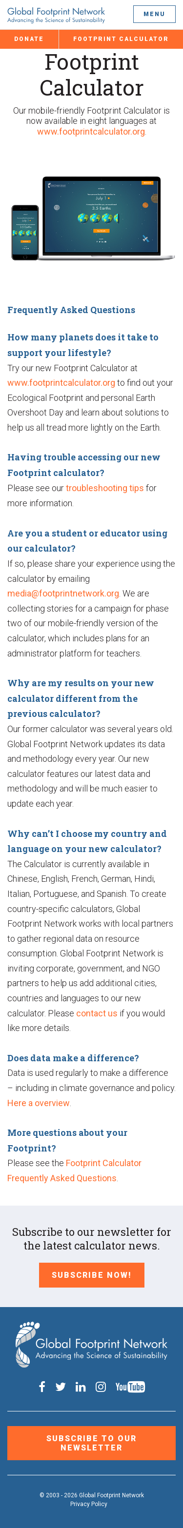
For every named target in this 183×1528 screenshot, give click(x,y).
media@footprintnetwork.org (63, 593)
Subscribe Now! (92, 1275)
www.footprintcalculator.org (91, 131)
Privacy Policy (88, 1504)
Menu (154, 14)
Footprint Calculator (121, 39)
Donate (29, 39)
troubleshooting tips (105, 488)
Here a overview (38, 1103)
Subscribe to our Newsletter (91, 1443)
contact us (97, 1013)
